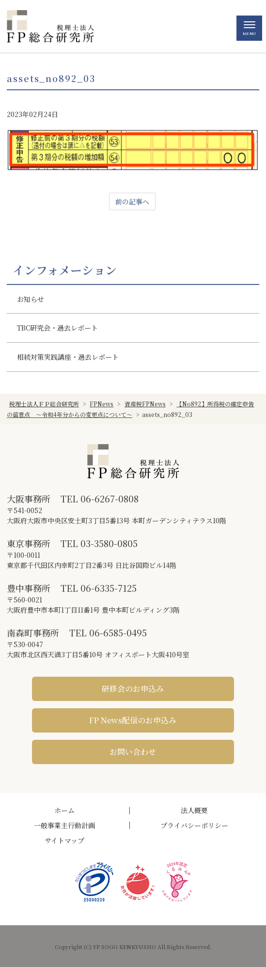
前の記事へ (132, 201)
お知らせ (30, 299)
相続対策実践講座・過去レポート (68, 357)
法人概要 (194, 810)
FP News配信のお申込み (132, 720)
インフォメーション (65, 270)
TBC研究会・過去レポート (57, 328)
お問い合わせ (133, 751)
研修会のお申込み (133, 688)
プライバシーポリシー (194, 825)
